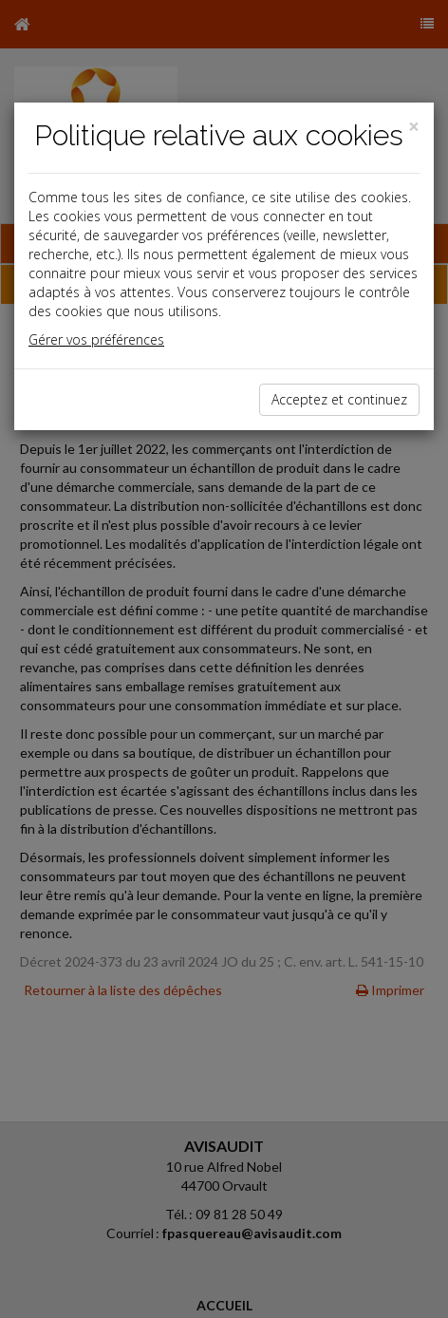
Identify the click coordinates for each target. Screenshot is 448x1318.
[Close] (414, 127)
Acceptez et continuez (339, 399)
